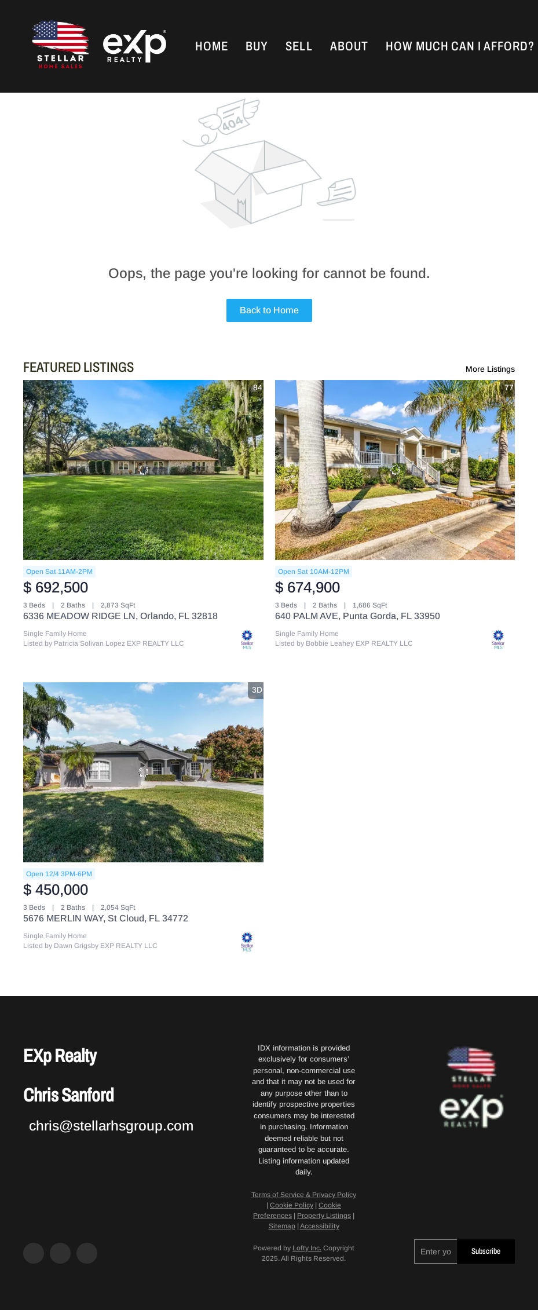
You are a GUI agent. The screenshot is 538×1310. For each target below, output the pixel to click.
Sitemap (282, 1226)
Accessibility (319, 1226)
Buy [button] (257, 46)
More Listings (490, 369)
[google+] (86, 1253)
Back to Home (269, 310)
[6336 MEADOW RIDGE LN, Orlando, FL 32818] (143, 470)
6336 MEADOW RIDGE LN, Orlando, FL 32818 (120, 616)
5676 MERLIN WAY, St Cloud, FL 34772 (105, 918)
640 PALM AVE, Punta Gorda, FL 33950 (357, 616)
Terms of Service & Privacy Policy (303, 1195)
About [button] (349, 46)
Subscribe (485, 1251)
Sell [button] (299, 46)
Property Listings (324, 1216)
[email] (435, 1251)
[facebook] (33, 1253)
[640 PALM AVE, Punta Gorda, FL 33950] (395, 470)
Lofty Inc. (306, 1248)
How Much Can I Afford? (460, 46)
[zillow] (60, 1253)
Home (211, 46)
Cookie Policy (291, 1205)
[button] (59, 46)
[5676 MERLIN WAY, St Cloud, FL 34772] (143, 772)
